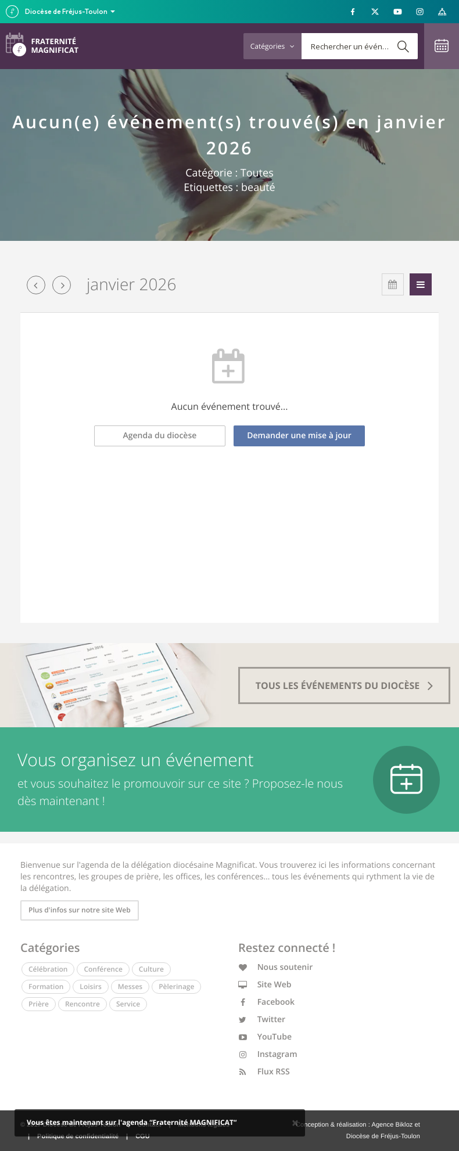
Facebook (266, 1002)
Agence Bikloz (392, 1124)
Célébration (47, 969)
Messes (130, 986)
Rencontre (82, 1004)
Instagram (267, 1054)
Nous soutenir (275, 967)
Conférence (103, 969)
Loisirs (90, 986)
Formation (45, 986)
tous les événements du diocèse (344, 685)
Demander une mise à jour (299, 435)
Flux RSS (264, 1071)
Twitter (261, 1019)
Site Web (265, 984)
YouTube (265, 1036)
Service (128, 1004)
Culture (151, 969)
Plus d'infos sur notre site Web (79, 910)
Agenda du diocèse (160, 435)
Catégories (272, 46)
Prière (38, 1004)
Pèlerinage (176, 986)
